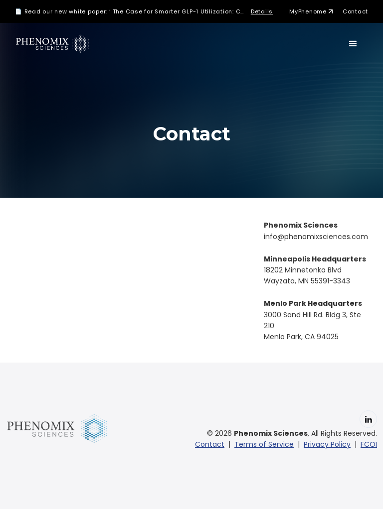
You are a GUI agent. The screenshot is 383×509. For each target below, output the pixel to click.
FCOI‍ (369, 444)
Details (262, 11)
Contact (355, 11)
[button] (353, 44)
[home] (54, 43)
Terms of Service (264, 444)
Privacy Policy (327, 444)
